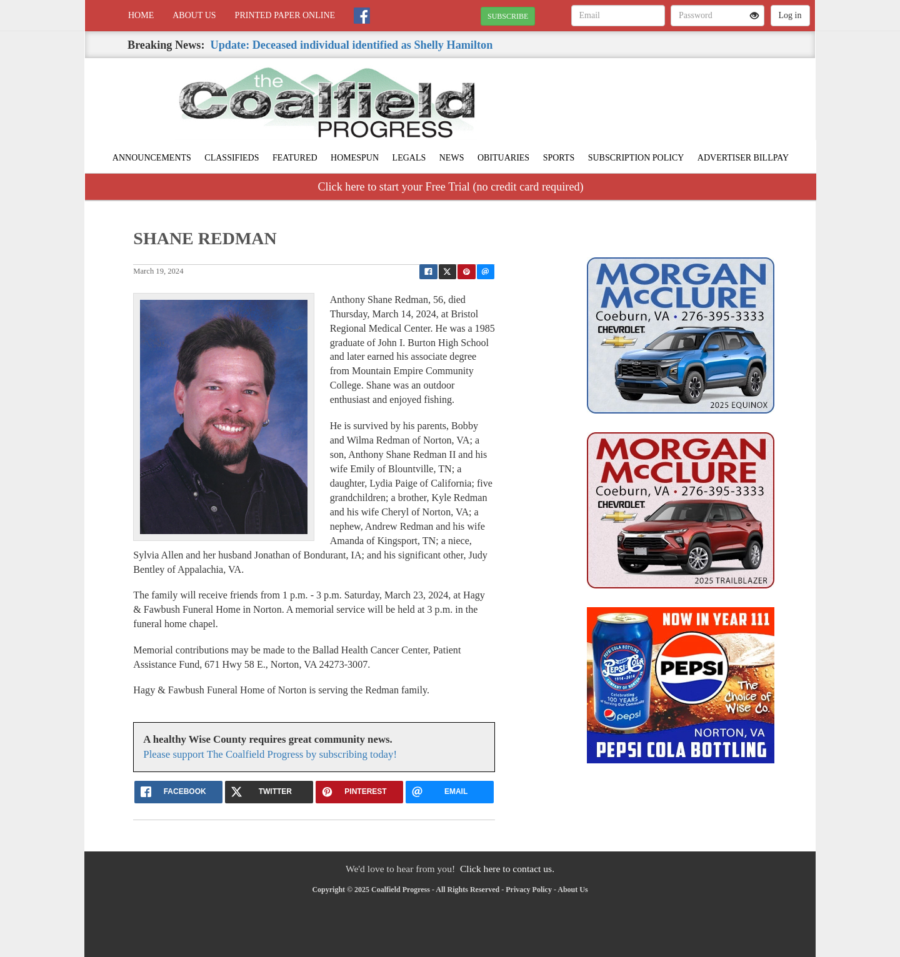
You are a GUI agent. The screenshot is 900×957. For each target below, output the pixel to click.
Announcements (151, 157)
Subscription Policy (636, 157)
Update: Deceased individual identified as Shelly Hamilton (352, 45)
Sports (559, 157)
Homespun (355, 157)
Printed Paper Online (285, 15)
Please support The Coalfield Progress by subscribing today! (270, 754)
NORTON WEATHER (701, 102)
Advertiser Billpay (743, 157)
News (451, 157)
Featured (295, 157)
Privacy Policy (529, 889)
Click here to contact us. (507, 868)
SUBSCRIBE (508, 16)
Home (141, 15)
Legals (409, 157)
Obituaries (503, 157)
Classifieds (231, 157)
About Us (194, 15)
